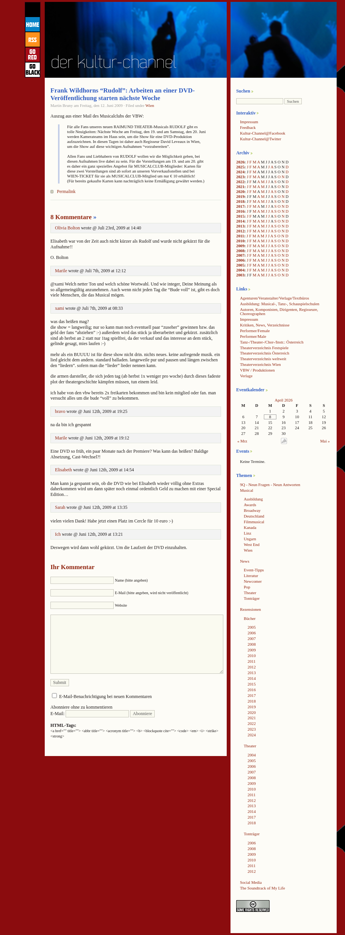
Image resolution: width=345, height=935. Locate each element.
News (244, 561)
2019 (240, 196)
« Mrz (242, 441)
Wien (150, 105)
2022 (240, 181)
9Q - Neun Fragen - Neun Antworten (270, 484)
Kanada (250, 527)
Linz (247, 533)
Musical (246, 490)
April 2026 (283, 400)
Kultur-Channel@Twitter (260, 138)
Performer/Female (255, 330)
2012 (240, 231)
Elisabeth (63, 469)
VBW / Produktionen (257, 370)
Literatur (251, 575)
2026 (240, 162)
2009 (240, 245)
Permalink (66, 191)
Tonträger (252, 598)
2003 (240, 275)
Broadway (252, 510)
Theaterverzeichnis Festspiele (264, 347)
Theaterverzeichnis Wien (260, 364)
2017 (240, 206)
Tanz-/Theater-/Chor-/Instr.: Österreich (271, 342)
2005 (240, 265)
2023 (240, 176)
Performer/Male (253, 336)
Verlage (246, 375)
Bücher (250, 618)
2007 (240, 255)
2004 (240, 270)
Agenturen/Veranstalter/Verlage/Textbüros (274, 298)
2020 (240, 191)
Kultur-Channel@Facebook (262, 133)
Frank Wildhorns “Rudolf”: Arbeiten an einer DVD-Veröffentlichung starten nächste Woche (122, 94)
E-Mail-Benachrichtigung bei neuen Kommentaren (105, 696)
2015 (240, 216)
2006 (240, 260)
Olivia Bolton (67, 228)
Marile (61, 270)
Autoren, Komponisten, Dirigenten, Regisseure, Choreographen (279, 311)
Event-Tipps (254, 570)
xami (59, 308)
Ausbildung (253, 499)
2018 (240, 201)
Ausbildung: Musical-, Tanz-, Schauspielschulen (279, 303)
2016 (240, 211)
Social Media (251, 882)
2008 (240, 250)
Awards (250, 504)
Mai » (325, 441)
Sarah (60, 507)
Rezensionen (250, 609)
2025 (240, 167)
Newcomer (253, 581)
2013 (240, 226)
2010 (240, 240)
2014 (240, 221)
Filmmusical (254, 521)
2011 (240, 236)
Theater (250, 592)
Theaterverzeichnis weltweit (263, 358)
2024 (240, 171)
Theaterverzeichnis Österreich (264, 353)
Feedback (248, 127)
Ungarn (250, 539)
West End (251, 544)
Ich (58, 534)
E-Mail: (89, 713)
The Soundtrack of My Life (262, 888)
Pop (247, 587)
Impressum (249, 121)
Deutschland (254, 516)
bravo (60, 411)
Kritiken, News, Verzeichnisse (265, 325)
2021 (240, 186)
